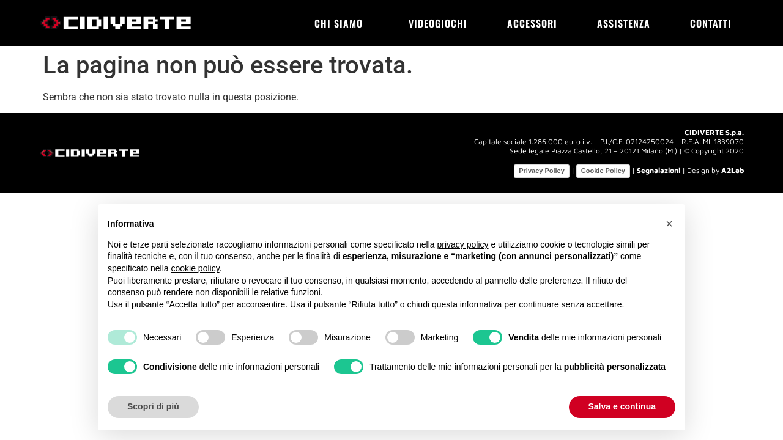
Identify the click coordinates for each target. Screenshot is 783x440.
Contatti (711, 23)
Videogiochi (438, 23)
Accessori (532, 23)
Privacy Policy (542, 170)
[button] (669, 223)
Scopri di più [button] (153, 406)
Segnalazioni (658, 170)
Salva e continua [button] (622, 406)
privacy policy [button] (463, 244)
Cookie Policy (603, 170)
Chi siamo (341, 23)
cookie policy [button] (195, 268)
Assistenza (623, 23)
